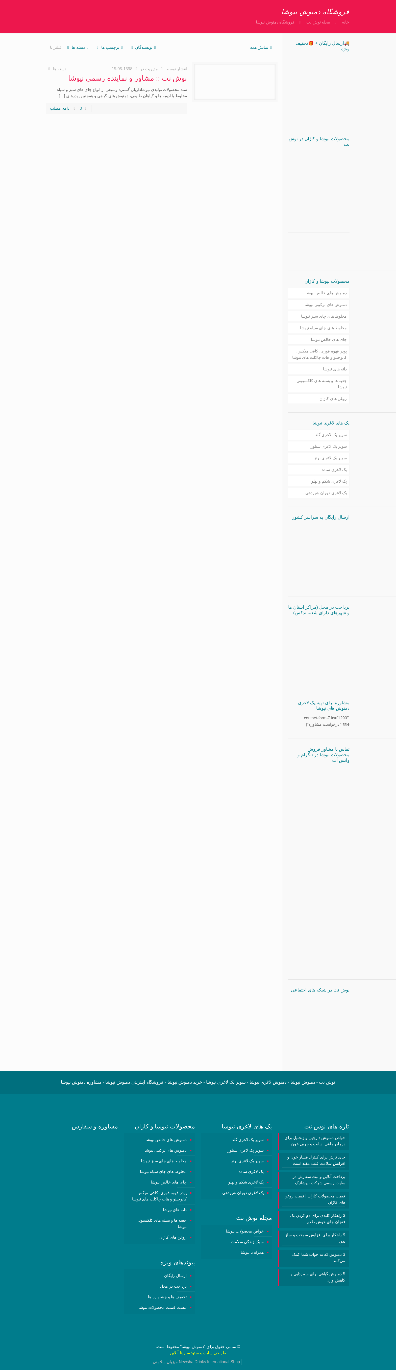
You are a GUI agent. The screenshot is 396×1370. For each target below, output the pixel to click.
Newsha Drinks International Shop (209, 1362)
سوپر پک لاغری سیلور (329, 446)
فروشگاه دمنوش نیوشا (275, 22)
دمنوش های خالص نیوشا (326, 293)
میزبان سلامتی (165, 1362)
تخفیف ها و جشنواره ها (167, 1297)
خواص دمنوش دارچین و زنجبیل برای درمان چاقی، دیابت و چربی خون (315, 1141)
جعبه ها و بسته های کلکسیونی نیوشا (321, 384)
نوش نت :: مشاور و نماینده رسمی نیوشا (127, 78)
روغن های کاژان (333, 398)
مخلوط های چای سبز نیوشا (324, 316)
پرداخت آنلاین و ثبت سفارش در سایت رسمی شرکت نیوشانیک (319, 1179)
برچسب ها (110, 47)
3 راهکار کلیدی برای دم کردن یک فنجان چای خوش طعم (317, 1218)
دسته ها (77, 47)
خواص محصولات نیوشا (245, 1231)
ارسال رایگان (175, 1275)
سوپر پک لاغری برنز (330, 458)
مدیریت (151, 69)
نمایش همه (262, 47)
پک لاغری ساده (334, 469)
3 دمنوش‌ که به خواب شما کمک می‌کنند (318, 1257)
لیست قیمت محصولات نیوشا (162, 1307)
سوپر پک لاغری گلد (331, 435)
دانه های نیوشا (335, 369)
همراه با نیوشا (252, 1252)
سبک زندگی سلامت (247, 1242)
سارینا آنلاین (180, 1353)
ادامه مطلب (60, 108)
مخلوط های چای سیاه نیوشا (323, 328)
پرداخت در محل (173, 1286)
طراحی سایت (214, 1353)
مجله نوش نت (318, 22)
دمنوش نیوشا (193, 1346)
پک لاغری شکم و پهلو (329, 481)
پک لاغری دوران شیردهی (326, 493)
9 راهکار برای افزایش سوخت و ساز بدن (315, 1238)
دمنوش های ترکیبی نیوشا (326, 304)
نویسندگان (143, 47)
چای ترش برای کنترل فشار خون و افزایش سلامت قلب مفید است (316, 1160)
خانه (345, 22)
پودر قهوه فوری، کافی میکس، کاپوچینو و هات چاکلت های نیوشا (319, 354)
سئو (195, 1353)
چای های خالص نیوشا (329, 339)
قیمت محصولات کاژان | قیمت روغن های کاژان (314, 1199)
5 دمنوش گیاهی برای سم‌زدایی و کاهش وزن (317, 1277)
